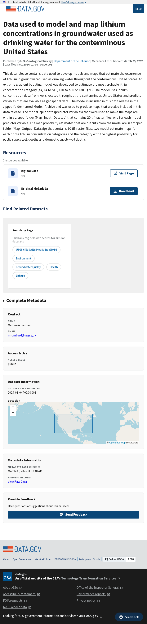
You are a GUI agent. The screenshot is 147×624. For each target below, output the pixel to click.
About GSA (12, 587)
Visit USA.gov (90, 616)
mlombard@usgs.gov (22, 335)
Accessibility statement (21, 594)
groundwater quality (28, 267)
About (6, 559)
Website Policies (43, 559)
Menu (139, 9)
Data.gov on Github (89, 559)
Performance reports (93, 594)
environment (23, 258)
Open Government (22, 559)
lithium (20, 275)
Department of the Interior (72, 61)
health (54, 267)
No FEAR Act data (17, 607)
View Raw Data (17, 481)
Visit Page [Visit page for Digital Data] (124, 173)
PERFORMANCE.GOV (65, 559)
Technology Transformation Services (91, 578)
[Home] (25, 8)
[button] (13, 407)
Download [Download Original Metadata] (124, 191)
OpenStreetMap (117, 442)
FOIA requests (15, 600)
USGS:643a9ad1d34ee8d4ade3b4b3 (36, 249)
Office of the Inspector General (100, 587)
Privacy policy (88, 600)
